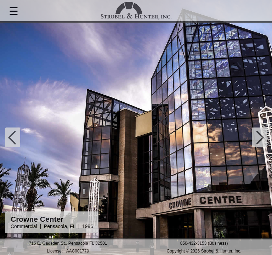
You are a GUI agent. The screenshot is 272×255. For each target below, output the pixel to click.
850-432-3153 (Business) (204, 243)
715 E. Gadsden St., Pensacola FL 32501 (68, 243)
